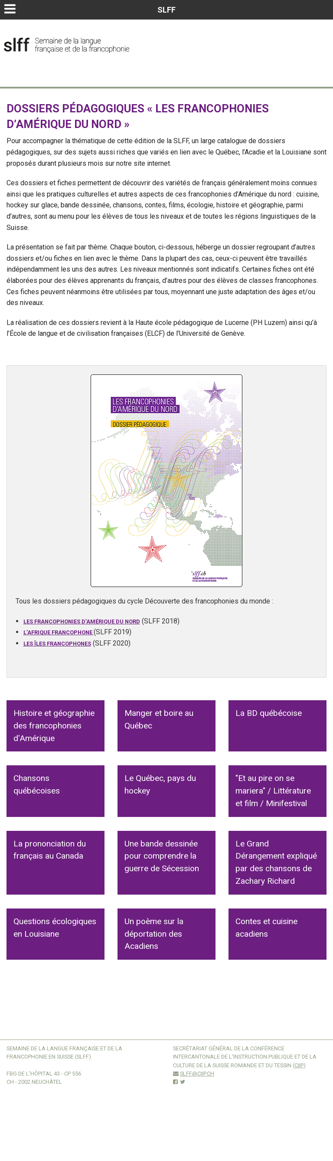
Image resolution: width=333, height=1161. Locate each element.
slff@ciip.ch (197, 1073)
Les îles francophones (57, 643)
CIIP (299, 1065)
